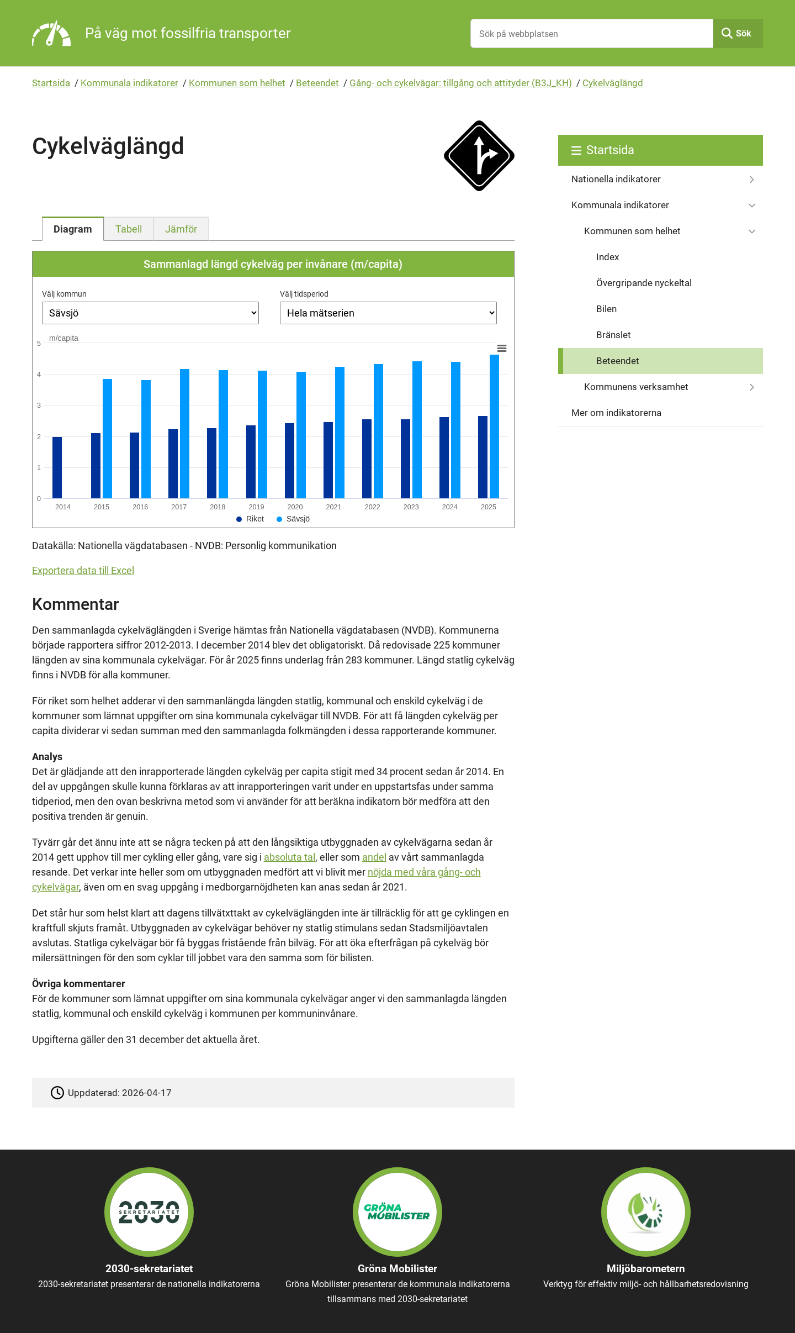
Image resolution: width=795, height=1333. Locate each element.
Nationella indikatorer (616, 179)
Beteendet (317, 82)
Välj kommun (64, 293)
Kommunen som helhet (237, 82)
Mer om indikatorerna (616, 412)
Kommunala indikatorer (129, 82)
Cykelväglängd (612, 82)
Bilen (606, 308)
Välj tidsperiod (304, 293)
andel (374, 857)
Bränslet (613, 334)
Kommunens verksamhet (636, 386)
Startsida (51, 82)
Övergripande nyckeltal (644, 282)
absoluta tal (289, 857)
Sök (743, 33)
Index (607, 256)
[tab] (73, 229)
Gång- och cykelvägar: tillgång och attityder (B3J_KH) (460, 82)
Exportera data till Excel (83, 570)
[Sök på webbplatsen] (591, 33)
